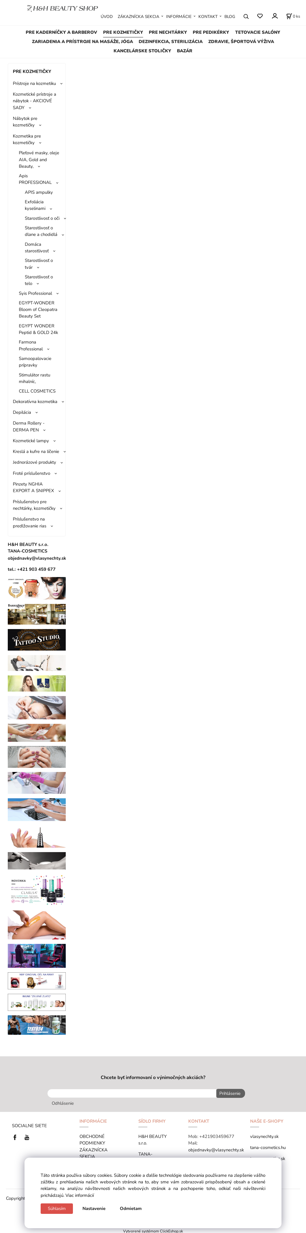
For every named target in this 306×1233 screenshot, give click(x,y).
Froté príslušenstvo (31, 473)
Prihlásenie (228, 1093)
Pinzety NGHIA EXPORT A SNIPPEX (33, 487)
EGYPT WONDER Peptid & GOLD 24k (38, 329)
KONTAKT (208, 16)
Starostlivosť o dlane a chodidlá (41, 231)
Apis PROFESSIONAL (35, 179)
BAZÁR (184, 51)
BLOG (229, 16)
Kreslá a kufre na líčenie (36, 451)
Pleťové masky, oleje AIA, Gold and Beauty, (39, 159)
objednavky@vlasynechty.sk (216, 1148)
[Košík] (293, 16)
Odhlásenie (63, 1102)
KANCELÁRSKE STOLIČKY (142, 51)
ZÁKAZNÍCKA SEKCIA (138, 16)
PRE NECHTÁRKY (168, 32)
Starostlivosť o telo (39, 280)
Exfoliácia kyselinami (35, 205)
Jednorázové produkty (34, 462)
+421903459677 (216, 1135)
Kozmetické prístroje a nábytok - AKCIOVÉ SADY (34, 101)
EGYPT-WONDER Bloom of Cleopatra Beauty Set (38, 309)
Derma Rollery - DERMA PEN (29, 426)
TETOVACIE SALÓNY (257, 32)
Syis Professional (35, 293)
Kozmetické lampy (31, 441)
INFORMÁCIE (179, 16)
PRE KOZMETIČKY (123, 32)
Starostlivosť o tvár (39, 263)
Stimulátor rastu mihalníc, (34, 378)
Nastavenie (93, 1208)
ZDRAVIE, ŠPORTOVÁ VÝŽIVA (241, 42)
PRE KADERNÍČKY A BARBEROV (61, 32)
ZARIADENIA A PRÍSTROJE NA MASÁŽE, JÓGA (82, 42)
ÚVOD (107, 16)
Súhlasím (57, 1208)
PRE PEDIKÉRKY (211, 32)
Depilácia (22, 412)
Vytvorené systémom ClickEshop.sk (153, 1229)
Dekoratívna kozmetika (35, 402)
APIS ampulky (39, 192)
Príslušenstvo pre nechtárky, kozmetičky (34, 505)
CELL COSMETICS (37, 391)
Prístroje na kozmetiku (34, 83)
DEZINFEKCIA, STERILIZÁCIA (171, 42)
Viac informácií (79, 1195)
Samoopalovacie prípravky (35, 361)
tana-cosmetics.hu (268, 1146)
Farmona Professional (31, 345)
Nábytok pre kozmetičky (25, 121)
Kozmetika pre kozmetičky (27, 139)
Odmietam (131, 1208)
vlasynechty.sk (264, 1135)
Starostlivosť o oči (42, 218)
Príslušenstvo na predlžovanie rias (29, 522)
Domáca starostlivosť (37, 247)
